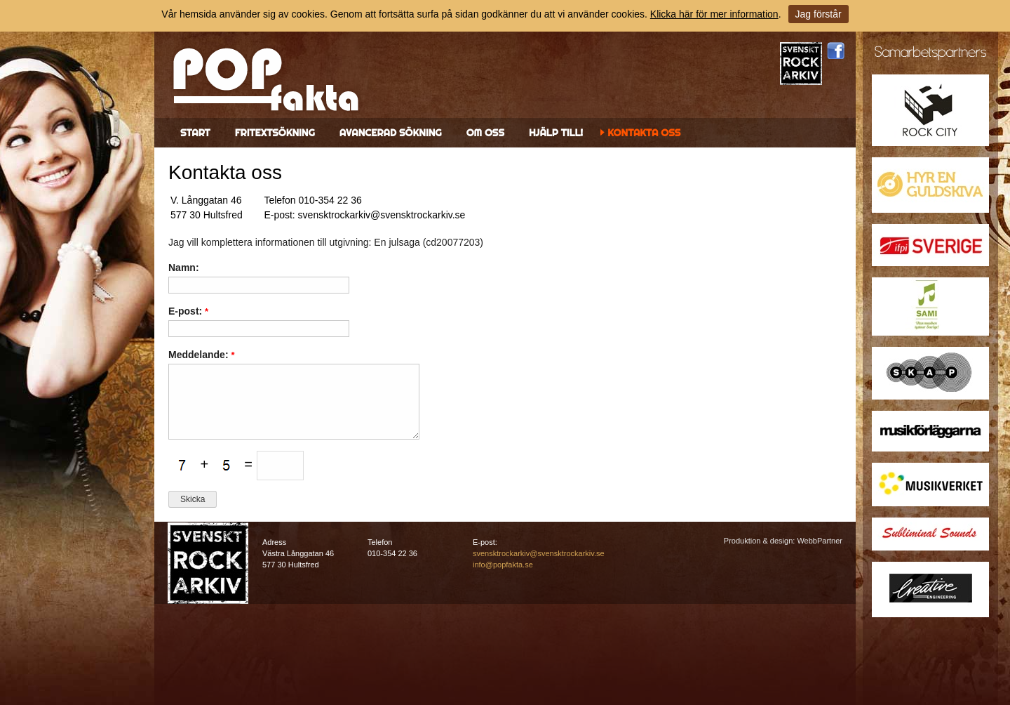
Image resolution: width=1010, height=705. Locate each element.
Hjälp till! (556, 132)
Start (195, 132)
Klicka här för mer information (714, 14)
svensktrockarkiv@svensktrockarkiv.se (539, 553)
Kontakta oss (643, 132)
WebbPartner (819, 540)
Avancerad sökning (390, 132)
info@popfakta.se (503, 564)
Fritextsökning (275, 132)
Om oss (485, 132)
